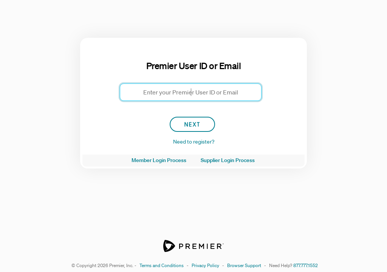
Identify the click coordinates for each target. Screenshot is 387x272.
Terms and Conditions (161, 265)
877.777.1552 (305, 265)
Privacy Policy (205, 265)
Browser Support (244, 265)
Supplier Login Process (228, 160)
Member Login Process (159, 160)
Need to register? (193, 141)
